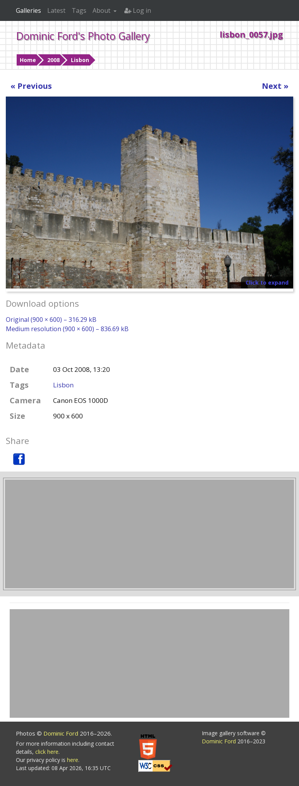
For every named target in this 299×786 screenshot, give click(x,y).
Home (28, 60)
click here (46, 751)
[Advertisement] (149, 534)
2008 (53, 60)
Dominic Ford (61, 733)
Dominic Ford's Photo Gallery (83, 36)
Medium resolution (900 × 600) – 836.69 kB (67, 329)
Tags (79, 10)
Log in (137, 10)
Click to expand (267, 282)
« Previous (31, 86)
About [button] (102, 10)
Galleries (28, 10)
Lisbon (80, 60)
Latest (56, 10)
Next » (275, 86)
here (72, 760)
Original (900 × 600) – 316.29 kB (51, 319)
